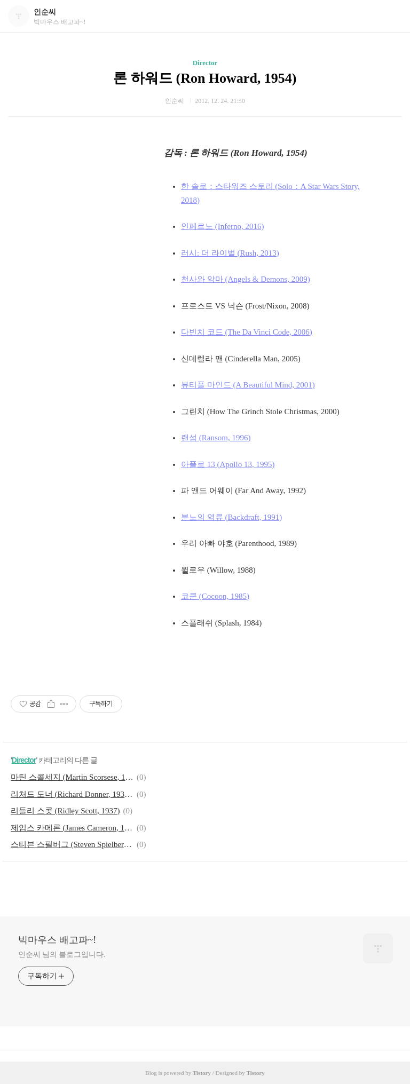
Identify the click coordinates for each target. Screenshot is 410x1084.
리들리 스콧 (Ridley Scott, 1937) (65, 810)
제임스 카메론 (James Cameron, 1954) (72, 828)
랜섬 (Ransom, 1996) (215, 437)
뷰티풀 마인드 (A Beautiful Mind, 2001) (248, 385)
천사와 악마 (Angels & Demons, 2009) (245, 279)
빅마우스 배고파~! (57, 940)
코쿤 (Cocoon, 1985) (215, 596)
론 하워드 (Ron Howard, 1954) (204, 78)
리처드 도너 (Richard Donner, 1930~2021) (72, 794)
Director (205, 63)
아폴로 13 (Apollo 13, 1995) (227, 464)
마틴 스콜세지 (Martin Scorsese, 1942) (72, 777)
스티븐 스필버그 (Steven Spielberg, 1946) (72, 844)
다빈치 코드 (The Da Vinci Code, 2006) (246, 332)
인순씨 (45, 12)
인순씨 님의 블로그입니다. (61, 955)
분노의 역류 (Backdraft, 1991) (231, 517)
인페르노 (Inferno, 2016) (222, 226)
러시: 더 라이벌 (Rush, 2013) (230, 253)
